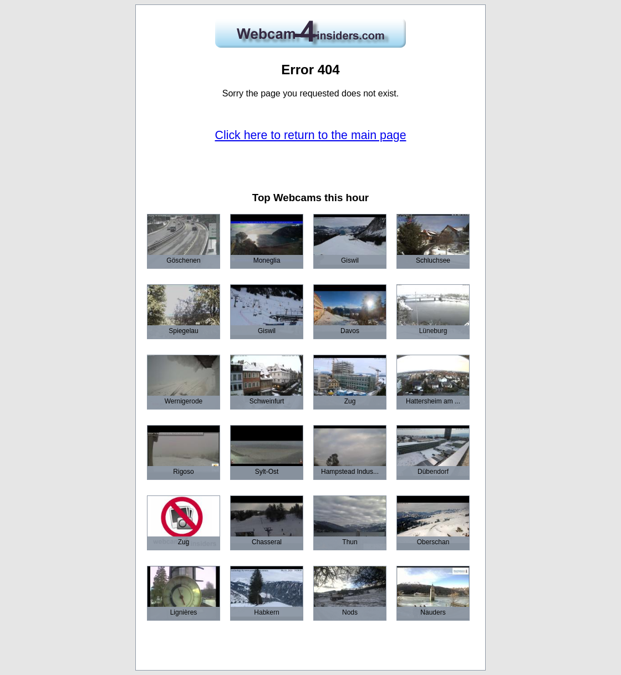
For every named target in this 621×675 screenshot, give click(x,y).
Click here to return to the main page (310, 135)
